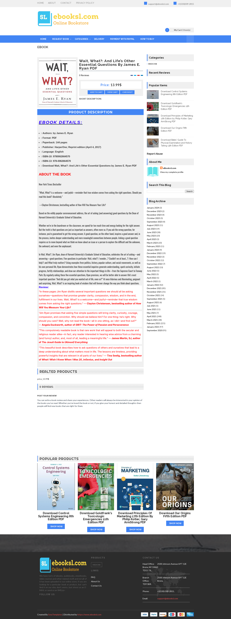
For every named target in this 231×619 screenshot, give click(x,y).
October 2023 (153, 218)
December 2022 (154, 253)
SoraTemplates (55, 614)
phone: (146, 591)
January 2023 (153, 250)
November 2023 (154, 214)
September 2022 (154, 264)
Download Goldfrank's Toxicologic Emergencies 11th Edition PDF (175, 106)
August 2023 (153, 225)
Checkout (127, 92)
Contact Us (96, 585)
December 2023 (154, 211)
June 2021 (151, 309)
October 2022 (153, 260)
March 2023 (152, 242)
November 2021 (154, 292)
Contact (66, 3)
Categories (81, 39)
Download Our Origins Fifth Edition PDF (175, 514)
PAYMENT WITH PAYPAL (122, 39)
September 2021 (154, 299)
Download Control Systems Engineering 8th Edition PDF (56, 516)
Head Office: (148, 564)
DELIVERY (99, 39)
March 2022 (152, 281)
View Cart (112, 92)
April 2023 (151, 239)
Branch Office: (146, 579)
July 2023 (151, 228)
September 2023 (154, 221)
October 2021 (153, 295)
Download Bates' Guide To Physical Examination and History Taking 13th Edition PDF (176, 143)
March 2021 (152, 320)
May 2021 (151, 313)
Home (40, 3)
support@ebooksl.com (156, 3)
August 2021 (153, 302)
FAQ (93, 577)
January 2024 (153, 207)
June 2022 (151, 270)
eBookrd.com (169, 168)
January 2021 (153, 327)
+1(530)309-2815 (184, 3)
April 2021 (151, 316)
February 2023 (153, 246)
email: (145, 598)
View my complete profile (171, 172)
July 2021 (151, 305)
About (52, 3)
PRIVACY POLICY (85, 3)
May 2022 (151, 274)
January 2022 (153, 285)
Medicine (152, 64)
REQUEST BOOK (60, 39)
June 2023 (151, 232)
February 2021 (153, 323)
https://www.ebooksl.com (89, 614)
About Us (95, 581)
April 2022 (151, 278)
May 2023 (151, 235)
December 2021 (154, 288)
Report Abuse (155, 153)
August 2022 (153, 267)
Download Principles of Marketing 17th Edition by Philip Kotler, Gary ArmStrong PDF (177, 119)
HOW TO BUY (147, 39)
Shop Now (56, 526)
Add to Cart (96, 92)
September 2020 (154, 330)
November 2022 (154, 256)
